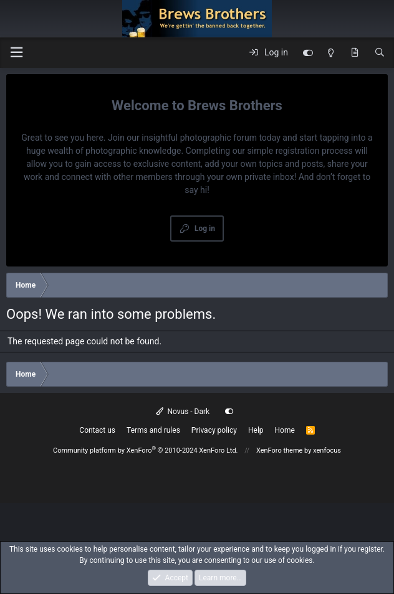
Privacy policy (214, 430)
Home (285, 430)
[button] (16, 52)
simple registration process (300, 151)
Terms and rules (153, 430)
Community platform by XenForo (145, 450)
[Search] (380, 52)
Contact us (97, 430)
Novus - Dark (182, 411)
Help (256, 430)
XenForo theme (279, 450)
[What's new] (355, 52)
